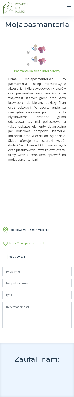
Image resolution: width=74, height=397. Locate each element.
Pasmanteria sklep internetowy (37, 71)
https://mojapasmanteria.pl (26, 243)
